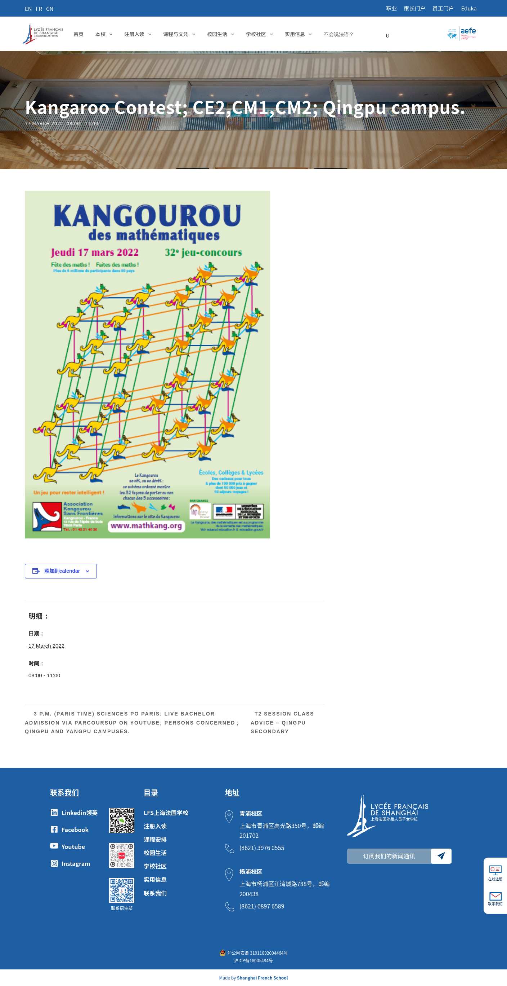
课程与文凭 (175, 34)
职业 (391, 8)
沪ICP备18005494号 (253, 960)
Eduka (469, 8)
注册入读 (134, 34)
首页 (78, 34)
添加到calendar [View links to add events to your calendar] (62, 571)
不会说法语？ (339, 34)
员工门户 (443, 8)
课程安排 (155, 839)
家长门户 (415, 8)
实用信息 (295, 34)
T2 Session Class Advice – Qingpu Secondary (282, 722)
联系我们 (155, 893)
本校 (100, 34)
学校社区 (256, 34)
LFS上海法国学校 (166, 812)
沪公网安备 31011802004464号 (258, 953)
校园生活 (217, 34)
